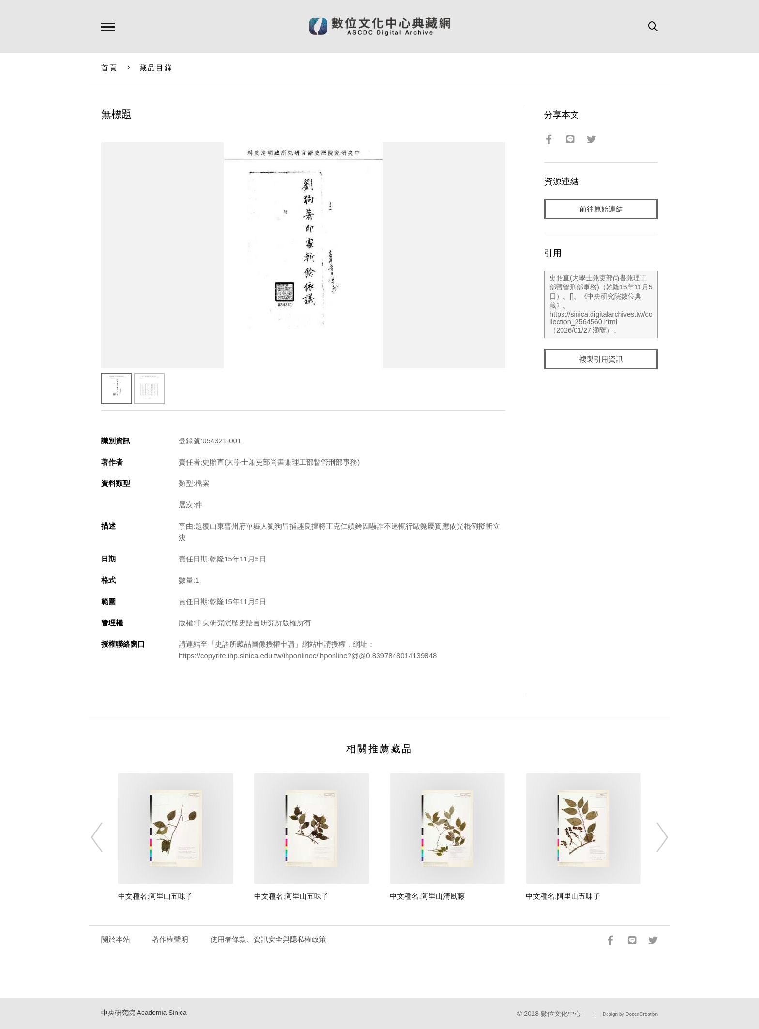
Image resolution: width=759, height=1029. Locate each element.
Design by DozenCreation (630, 1014)
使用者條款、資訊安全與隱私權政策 (268, 939)
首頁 (109, 67)
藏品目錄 (156, 67)
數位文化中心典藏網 (379, 26)
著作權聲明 (170, 939)
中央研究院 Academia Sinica (144, 1012)
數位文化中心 (561, 1013)
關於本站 (115, 939)
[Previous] (105, 837)
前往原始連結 (601, 209)
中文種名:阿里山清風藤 (427, 896)
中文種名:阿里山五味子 (155, 896)
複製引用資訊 (601, 359)
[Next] (653, 837)
